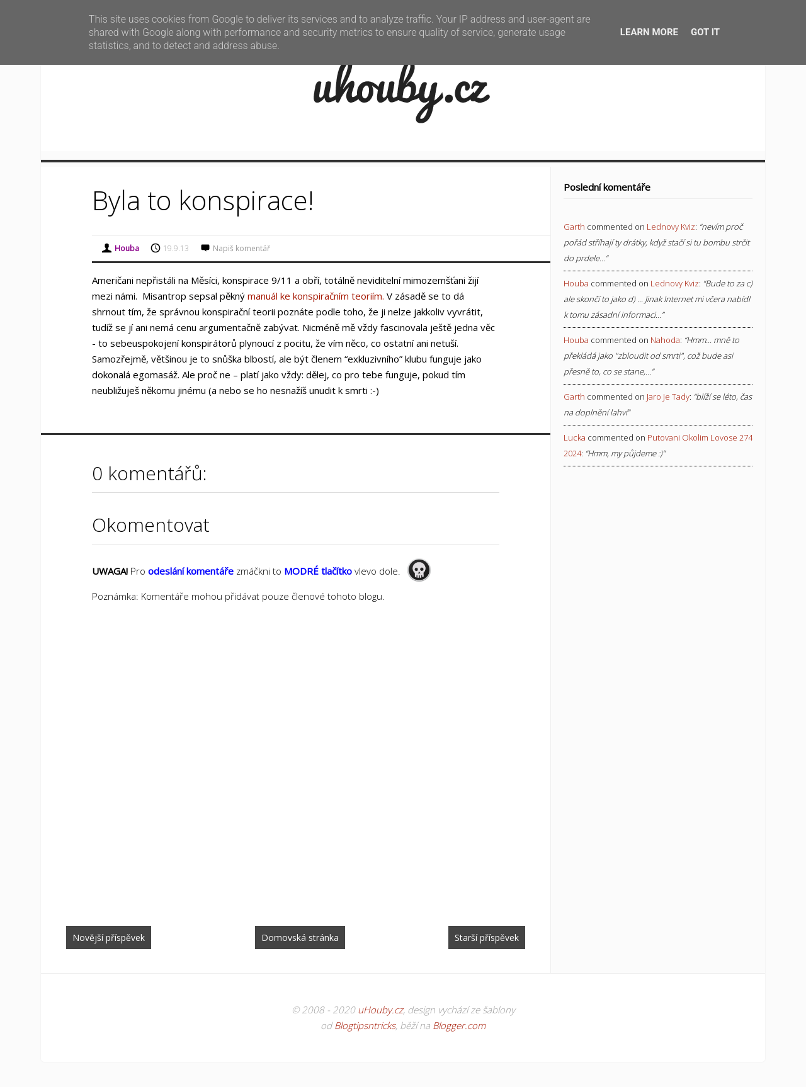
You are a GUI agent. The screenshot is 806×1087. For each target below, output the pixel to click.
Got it (705, 32)
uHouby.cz (380, 1009)
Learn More (649, 32)
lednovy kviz (671, 226)
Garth (574, 226)
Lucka (575, 437)
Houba (576, 283)
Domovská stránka (300, 937)
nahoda (665, 340)
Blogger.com (459, 1025)
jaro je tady (668, 396)
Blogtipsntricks (364, 1025)
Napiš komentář (241, 248)
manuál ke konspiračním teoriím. (315, 296)
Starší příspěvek (487, 937)
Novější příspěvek (108, 937)
